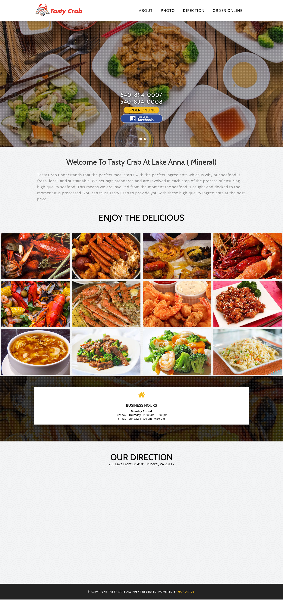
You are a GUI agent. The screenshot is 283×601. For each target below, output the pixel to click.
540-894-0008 (141, 101)
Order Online (228, 10)
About (146, 10)
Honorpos (186, 593)
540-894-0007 (141, 95)
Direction (194, 10)
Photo (168, 10)
